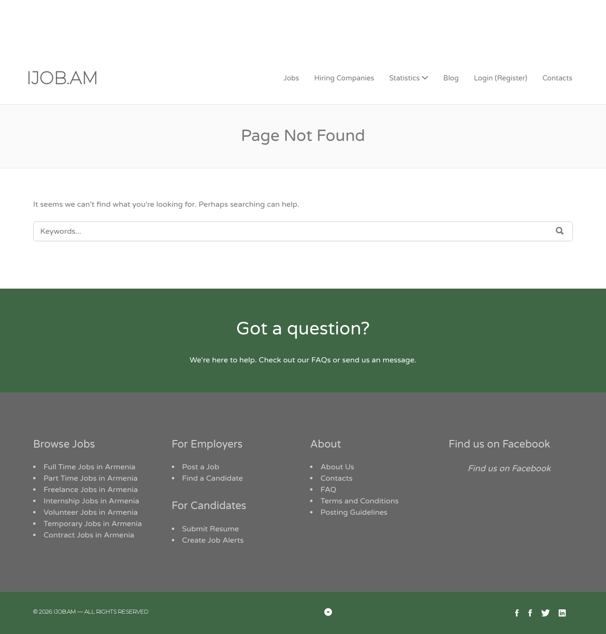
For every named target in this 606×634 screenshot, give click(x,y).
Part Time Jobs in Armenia (91, 478)
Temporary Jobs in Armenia (93, 523)
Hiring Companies (344, 78)
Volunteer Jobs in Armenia (91, 512)
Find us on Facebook (500, 444)
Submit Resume (210, 529)
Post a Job (201, 467)
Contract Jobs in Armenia (89, 535)
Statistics (404, 78)
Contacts (557, 78)
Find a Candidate (212, 478)
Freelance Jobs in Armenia (91, 489)
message (398, 360)
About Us (337, 467)
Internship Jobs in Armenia (91, 501)
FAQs (320, 360)
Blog (451, 78)
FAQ (329, 489)
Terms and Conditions (360, 501)
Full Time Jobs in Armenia (89, 467)
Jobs (291, 78)
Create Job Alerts (213, 540)
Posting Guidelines (354, 512)
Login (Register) (500, 78)
